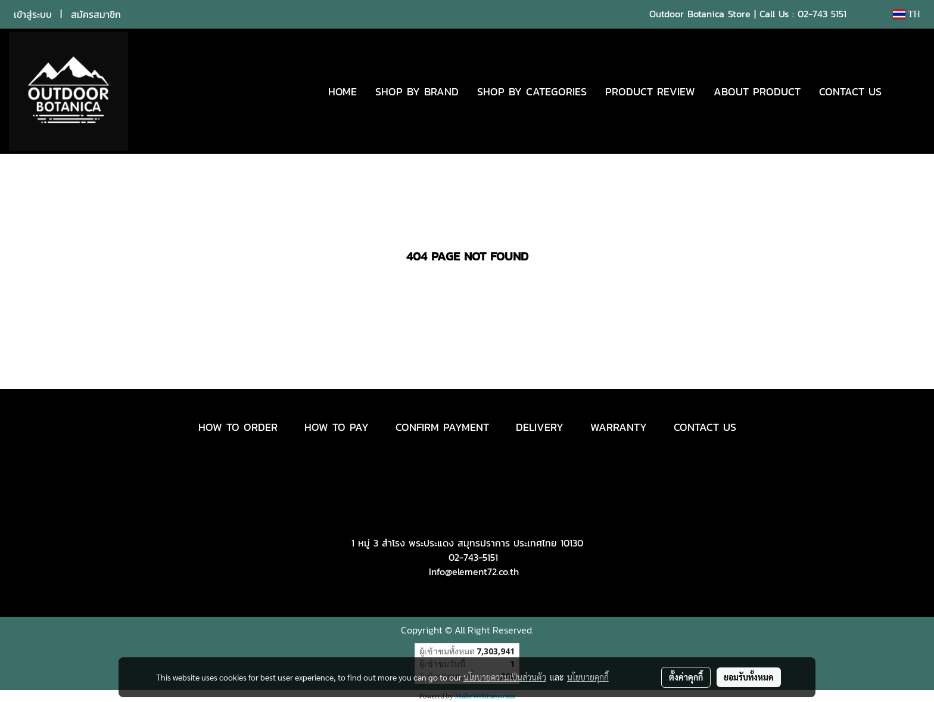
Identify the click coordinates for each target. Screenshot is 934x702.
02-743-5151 (473, 557)
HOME (342, 91)
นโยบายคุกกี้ (588, 677)
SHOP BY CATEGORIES (532, 91)
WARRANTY (618, 427)
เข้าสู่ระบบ (33, 14)
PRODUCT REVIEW (650, 91)
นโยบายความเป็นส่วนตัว (504, 677)
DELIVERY (539, 427)
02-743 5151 (822, 14)
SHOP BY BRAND (417, 91)
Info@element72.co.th (474, 571)
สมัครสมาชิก (96, 14)
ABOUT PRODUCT (757, 91)
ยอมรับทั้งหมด (749, 677)
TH (906, 14)
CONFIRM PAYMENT (442, 427)
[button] (908, 91)
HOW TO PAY (336, 427)
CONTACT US (850, 91)
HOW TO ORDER (238, 427)
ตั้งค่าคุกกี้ (686, 677)
